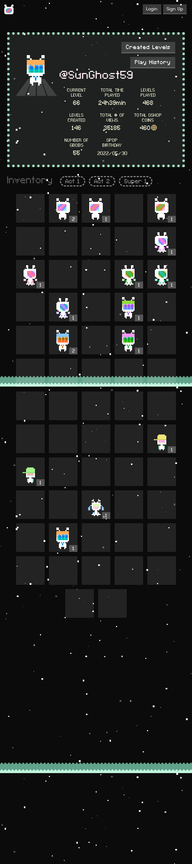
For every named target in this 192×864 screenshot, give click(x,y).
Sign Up (175, 9)
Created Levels (148, 47)
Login (152, 9)
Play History (153, 62)
